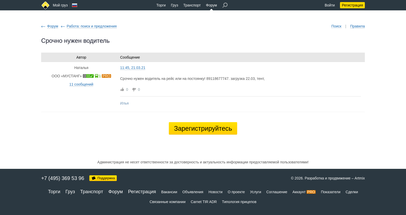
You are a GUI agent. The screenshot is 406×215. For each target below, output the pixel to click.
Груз (174, 5)
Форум (211, 5)
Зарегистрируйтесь (203, 128)
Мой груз (60, 5)
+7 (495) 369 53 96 (62, 178)
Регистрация (352, 5)
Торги (161, 5)
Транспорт (192, 5)
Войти (330, 5)
